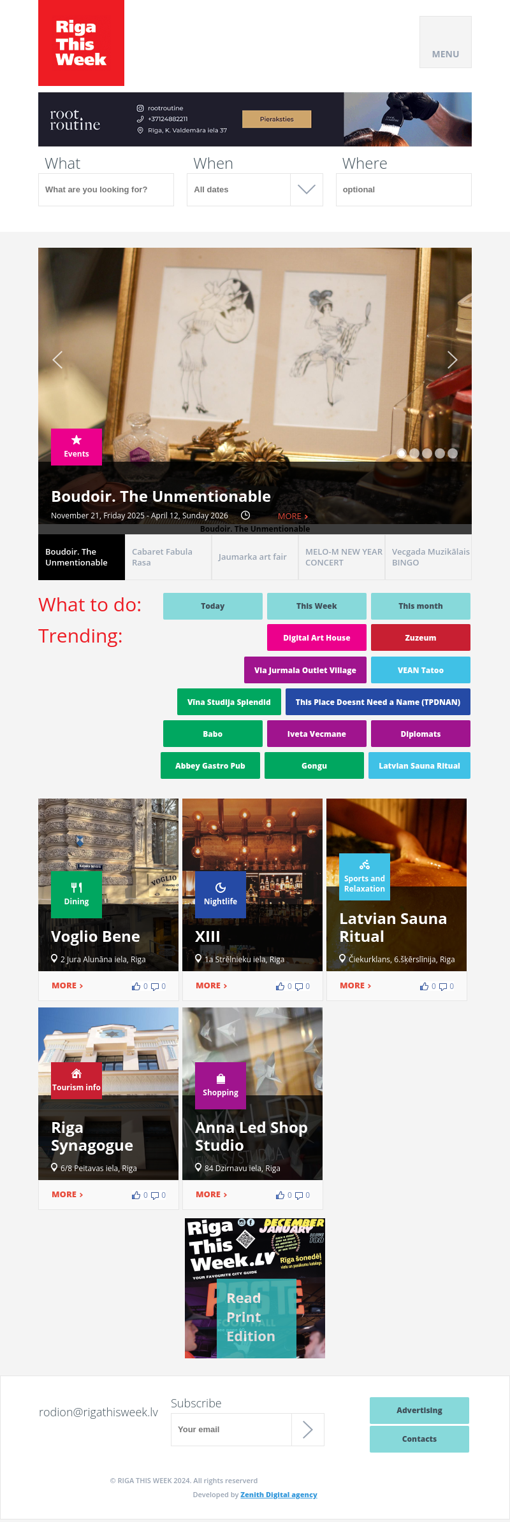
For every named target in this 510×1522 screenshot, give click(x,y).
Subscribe (196, 1403)
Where (365, 163)
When (213, 163)
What (62, 163)
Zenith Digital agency (278, 1494)
